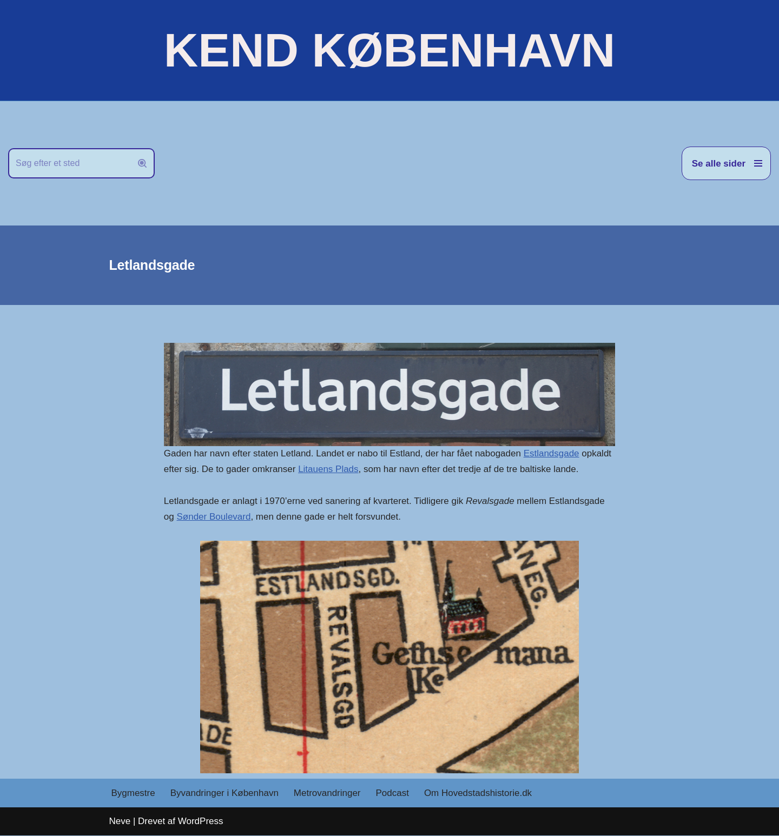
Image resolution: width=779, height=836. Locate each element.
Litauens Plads (328, 469)
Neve (120, 821)
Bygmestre (133, 793)
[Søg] (69, 163)
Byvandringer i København (224, 793)
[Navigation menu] (726, 163)
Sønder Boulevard (214, 517)
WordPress (200, 821)
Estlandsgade (551, 453)
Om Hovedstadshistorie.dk (478, 793)
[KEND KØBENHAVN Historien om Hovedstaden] (389, 50)
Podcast (392, 793)
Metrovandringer (327, 793)
